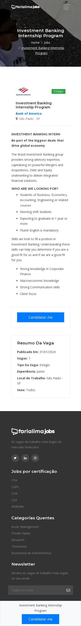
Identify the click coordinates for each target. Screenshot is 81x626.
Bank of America (29, 113)
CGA (14, 493)
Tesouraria (19, 546)
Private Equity (20, 533)
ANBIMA (17, 506)
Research (17, 540)
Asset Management (25, 527)
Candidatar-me (40, 317)
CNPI (15, 487)
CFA (14, 480)
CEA (14, 500)
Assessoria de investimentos (31, 553)
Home (35, 42)
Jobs (47, 42)
